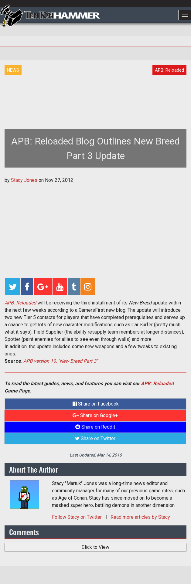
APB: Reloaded (157, 383)
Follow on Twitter (77, 517)
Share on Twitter (95, 438)
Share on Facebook (96, 404)
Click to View (95, 547)
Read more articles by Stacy (140, 517)
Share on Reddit (95, 427)
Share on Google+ (95, 415)
